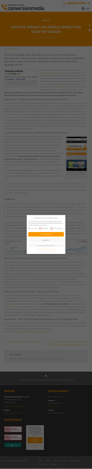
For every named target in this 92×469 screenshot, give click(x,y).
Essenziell (32, 228)
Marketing (43, 228)
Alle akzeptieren (46, 234)
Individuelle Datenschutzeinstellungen (46, 249)
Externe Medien (56, 228)
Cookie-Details (38, 251)
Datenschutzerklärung (47, 251)
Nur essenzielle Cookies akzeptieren (46, 245)
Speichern (46, 240)
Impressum (55, 251)
